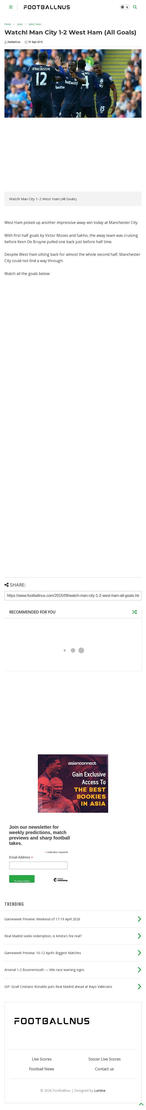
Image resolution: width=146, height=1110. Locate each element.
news (20, 24)
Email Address (21, 857)
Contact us (104, 1069)
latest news (35, 24)
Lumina (99, 1090)
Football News (41, 1069)
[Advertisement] (43, 155)
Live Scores (41, 1059)
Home (7, 24)
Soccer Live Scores (104, 1059)
